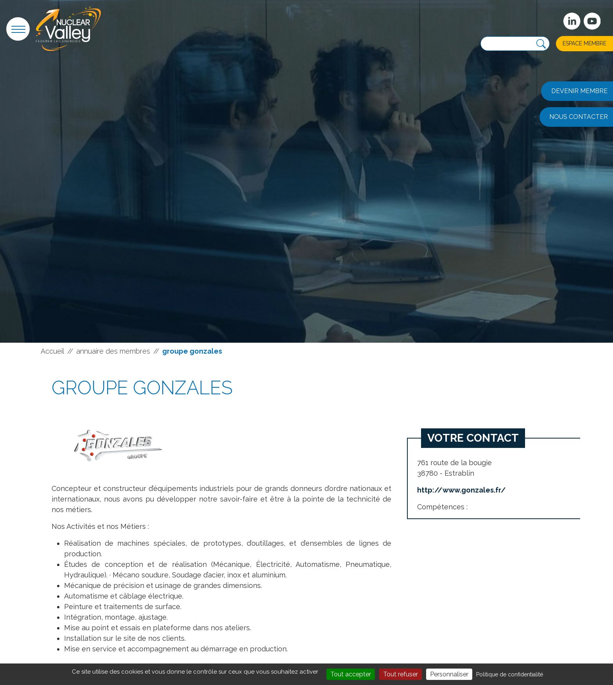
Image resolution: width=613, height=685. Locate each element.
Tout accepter (350, 674)
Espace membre (584, 43)
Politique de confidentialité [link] (509, 674)
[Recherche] (541, 44)
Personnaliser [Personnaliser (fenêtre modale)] (449, 674)
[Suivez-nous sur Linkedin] (572, 21)
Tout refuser (400, 674)
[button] (18, 29)
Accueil (52, 351)
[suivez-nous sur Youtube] (592, 21)
